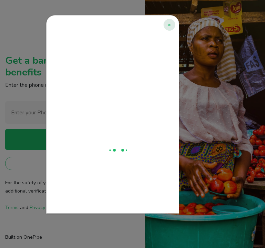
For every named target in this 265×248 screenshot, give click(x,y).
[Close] (169, 25)
